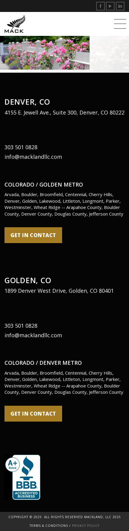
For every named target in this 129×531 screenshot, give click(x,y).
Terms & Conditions (49, 526)
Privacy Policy (85, 526)
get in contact (33, 235)
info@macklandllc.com (33, 156)
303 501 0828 (20, 147)
